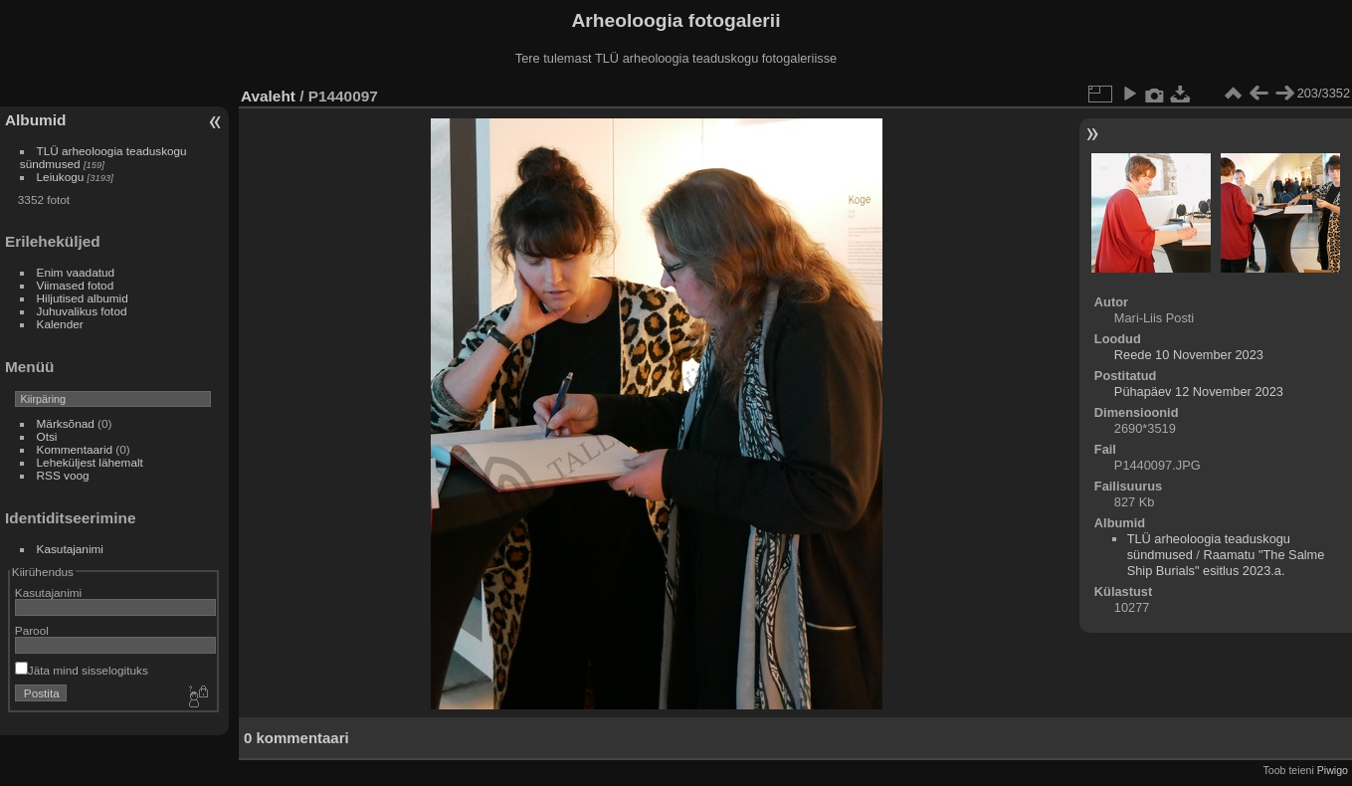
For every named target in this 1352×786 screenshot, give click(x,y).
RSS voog (63, 475)
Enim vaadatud (76, 272)
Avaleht (268, 96)
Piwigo (1332, 770)
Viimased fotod (75, 285)
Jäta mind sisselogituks (81, 670)
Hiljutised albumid (82, 298)
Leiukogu (61, 176)
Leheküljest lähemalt (90, 462)
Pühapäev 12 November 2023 (1198, 391)
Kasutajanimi (70, 548)
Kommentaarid (75, 449)
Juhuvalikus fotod (82, 310)
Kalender (60, 323)
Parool (32, 630)
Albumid (35, 119)
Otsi (47, 436)
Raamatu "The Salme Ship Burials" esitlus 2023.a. (1226, 562)
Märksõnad (66, 423)
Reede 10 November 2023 (1188, 354)
